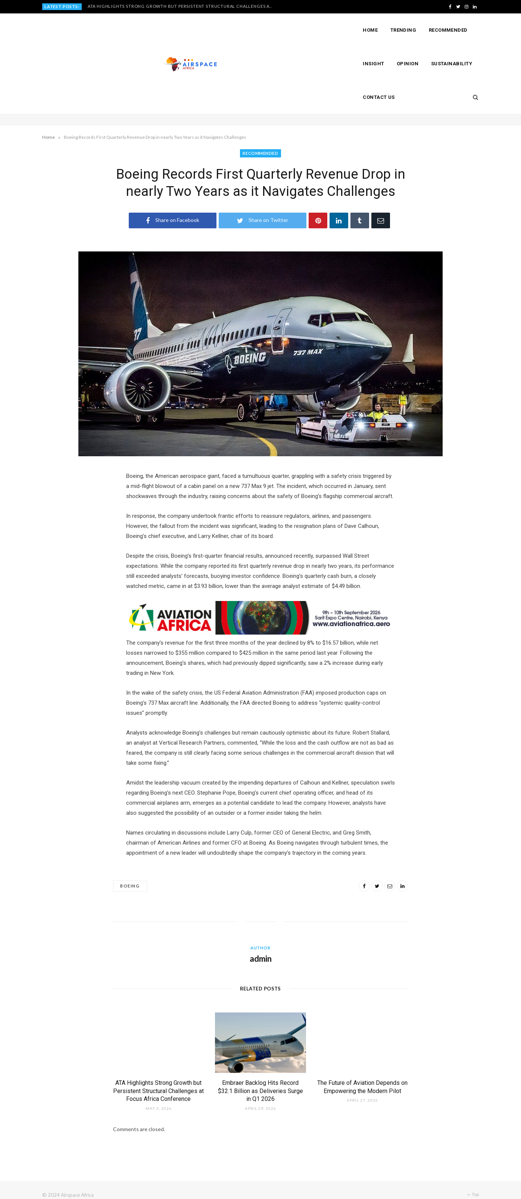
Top (473, 1184)
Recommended (448, 30)
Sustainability (451, 63)
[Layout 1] (260, 623)
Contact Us (379, 97)
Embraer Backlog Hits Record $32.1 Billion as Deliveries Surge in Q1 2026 (260, 1081)
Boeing (130, 876)
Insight (373, 63)
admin (261, 949)
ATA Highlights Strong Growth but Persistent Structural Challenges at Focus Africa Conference (183, 6)
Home (370, 30)
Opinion (407, 63)
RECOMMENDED (260, 153)
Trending (403, 30)
